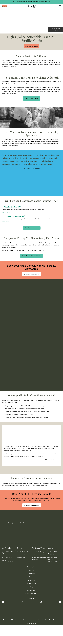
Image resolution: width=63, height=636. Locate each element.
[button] (60, 6)
